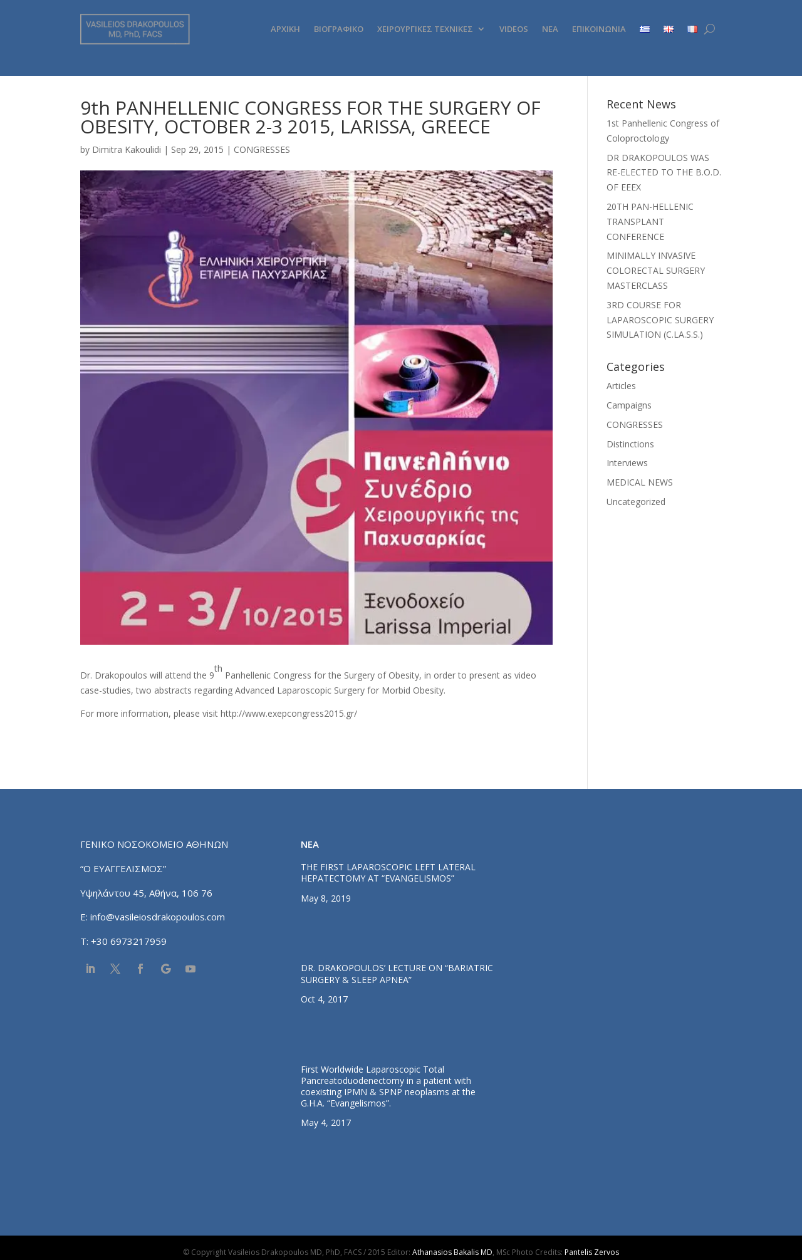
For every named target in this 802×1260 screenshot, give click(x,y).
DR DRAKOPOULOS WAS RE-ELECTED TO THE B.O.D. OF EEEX (664, 173)
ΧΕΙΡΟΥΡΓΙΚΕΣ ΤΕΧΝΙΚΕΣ (425, 28)
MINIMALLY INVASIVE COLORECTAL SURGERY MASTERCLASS (656, 270)
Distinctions (630, 444)
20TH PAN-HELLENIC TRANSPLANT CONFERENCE (650, 221)
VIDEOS (513, 28)
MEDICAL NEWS (640, 482)
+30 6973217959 (130, 941)
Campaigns (629, 405)
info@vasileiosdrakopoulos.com (157, 916)
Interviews (627, 463)
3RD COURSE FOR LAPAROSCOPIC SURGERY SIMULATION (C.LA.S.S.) (660, 320)
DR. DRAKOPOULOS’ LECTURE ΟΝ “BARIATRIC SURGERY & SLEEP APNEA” (397, 973)
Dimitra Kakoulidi (126, 149)
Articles (621, 386)
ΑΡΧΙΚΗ (285, 28)
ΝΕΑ (550, 28)
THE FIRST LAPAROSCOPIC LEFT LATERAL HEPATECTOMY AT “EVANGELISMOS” (388, 872)
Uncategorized (636, 502)
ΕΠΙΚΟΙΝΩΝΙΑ (599, 28)
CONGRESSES (262, 149)
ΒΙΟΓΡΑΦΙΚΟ (338, 28)
